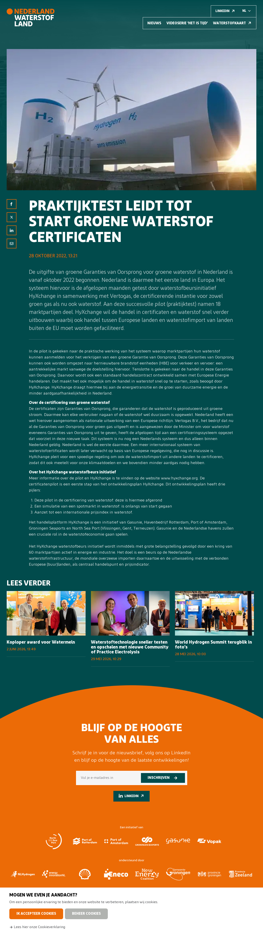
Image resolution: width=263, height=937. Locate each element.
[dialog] (131, 912)
